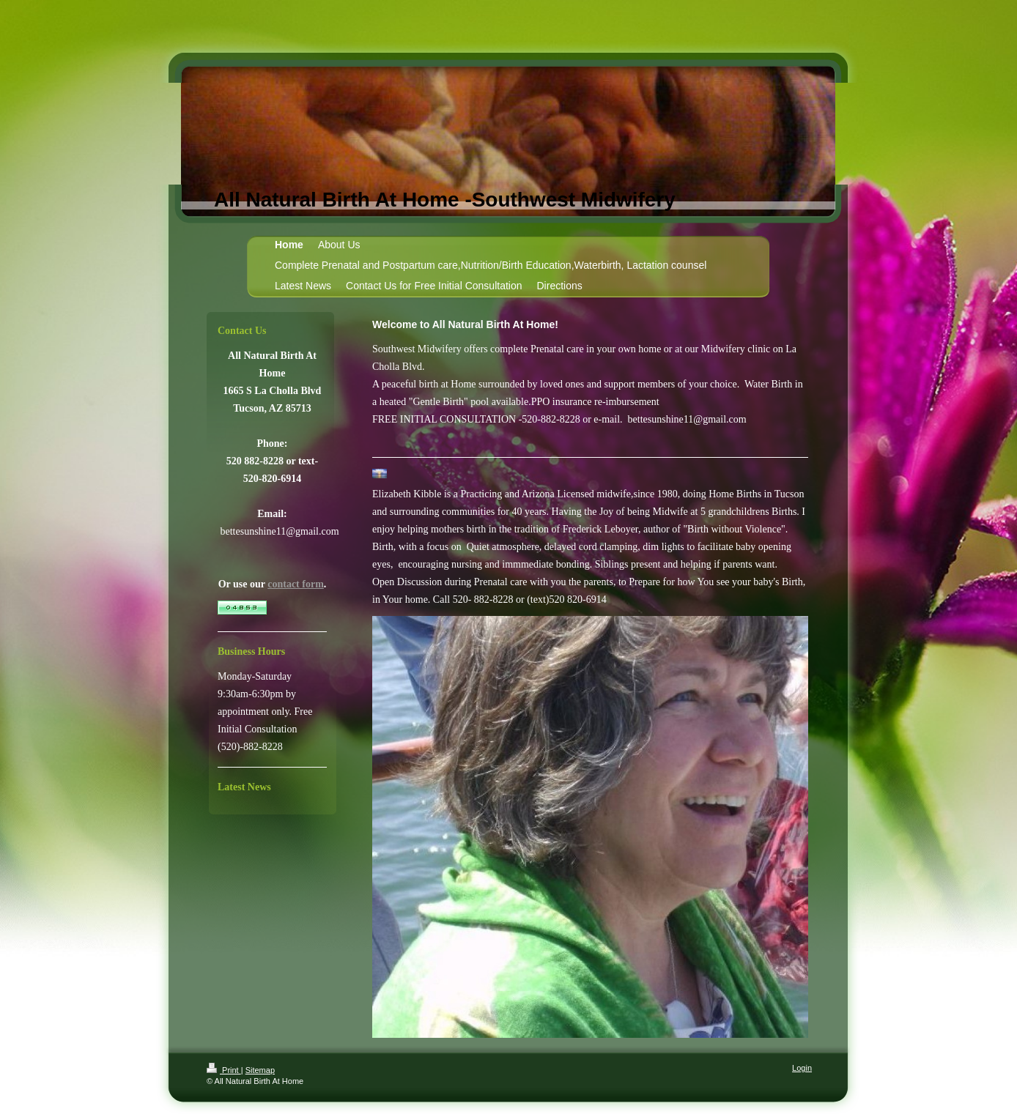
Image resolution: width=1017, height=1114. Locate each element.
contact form (295, 584)
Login (802, 1067)
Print (224, 1070)
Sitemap (260, 1070)
